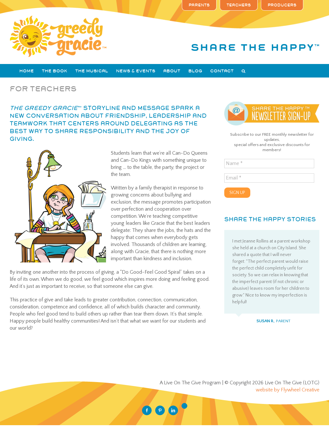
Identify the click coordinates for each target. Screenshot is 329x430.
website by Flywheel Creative (287, 390)
